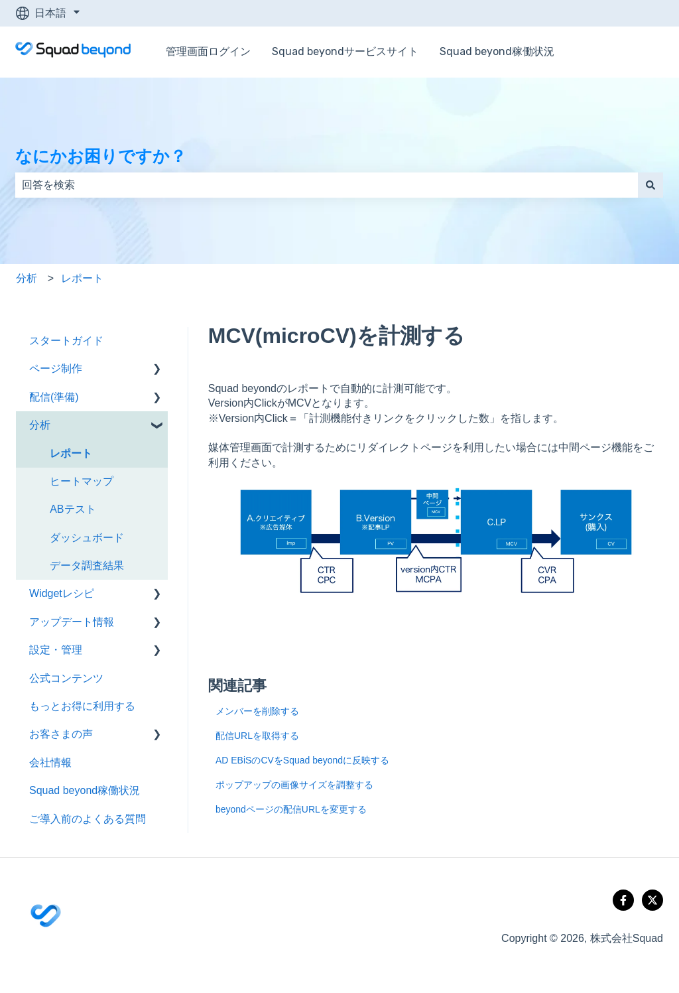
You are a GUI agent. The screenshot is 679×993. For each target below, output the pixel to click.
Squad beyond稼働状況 (497, 51)
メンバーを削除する (257, 711)
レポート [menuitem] (71, 453)
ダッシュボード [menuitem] (87, 537)
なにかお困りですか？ (100, 156)
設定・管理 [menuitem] (55, 649)
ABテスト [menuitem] (72, 509)
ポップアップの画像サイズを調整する (294, 784)
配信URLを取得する (257, 735)
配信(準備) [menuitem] (54, 397)
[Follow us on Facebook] (623, 900)
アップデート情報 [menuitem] (71, 622)
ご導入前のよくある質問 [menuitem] (87, 819)
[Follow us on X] (652, 900)
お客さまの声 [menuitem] (61, 734)
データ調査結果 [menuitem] (87, 565)
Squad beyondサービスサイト (345, 51)
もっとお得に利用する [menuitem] (82, 706)
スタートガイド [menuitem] (66, 340)
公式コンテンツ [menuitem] (66, 678)
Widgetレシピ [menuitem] (61, 593)
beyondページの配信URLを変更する (291, 809)
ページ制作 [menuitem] (55, 368)
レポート (82, 278)
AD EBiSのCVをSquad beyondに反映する (302, 760)
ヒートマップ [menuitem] (81, 481)
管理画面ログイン (208, 51)
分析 (26, 278)
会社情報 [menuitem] (50, 762)
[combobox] (326, 185)
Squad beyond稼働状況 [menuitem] (84, 790)
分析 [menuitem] (39, 424)
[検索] (650, 185)
